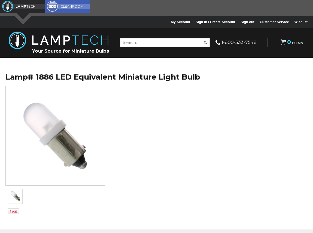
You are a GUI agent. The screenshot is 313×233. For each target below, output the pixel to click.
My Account (180, 22)
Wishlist (301, 22)
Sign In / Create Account (215, 22)
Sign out (247, 22)
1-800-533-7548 (239, 42)
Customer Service (274, 22)
